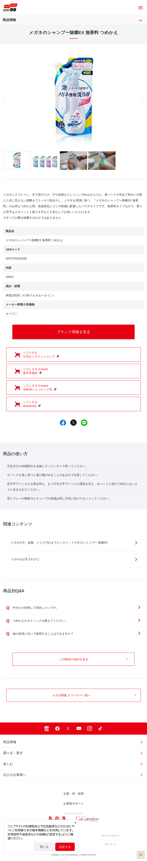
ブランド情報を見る (92, 332)
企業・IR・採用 (73, 793)
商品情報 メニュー (143, 19)
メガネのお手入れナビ (73, 559)
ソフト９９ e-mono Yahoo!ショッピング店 (39, 387)
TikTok (100, 728)
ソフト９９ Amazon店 (32, 404)
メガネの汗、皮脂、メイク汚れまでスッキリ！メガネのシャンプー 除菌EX (73, 542)
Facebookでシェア (63, 422)
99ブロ (46, 728)
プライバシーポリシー (110, 836)
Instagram (89, 728)
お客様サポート (73, 803)
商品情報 (9, 20)
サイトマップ (110, 844)
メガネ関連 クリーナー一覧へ (94, 695)
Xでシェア (73, 422)
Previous (24, 99)
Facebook (57, 728)
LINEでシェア (84, 422)
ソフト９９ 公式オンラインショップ (41, 354)
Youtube (79, 728)
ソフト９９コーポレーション (10, 7)
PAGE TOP (141, 855)
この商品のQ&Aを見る (93, 659)
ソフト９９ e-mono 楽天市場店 (35, 371)
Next (123, 99)
